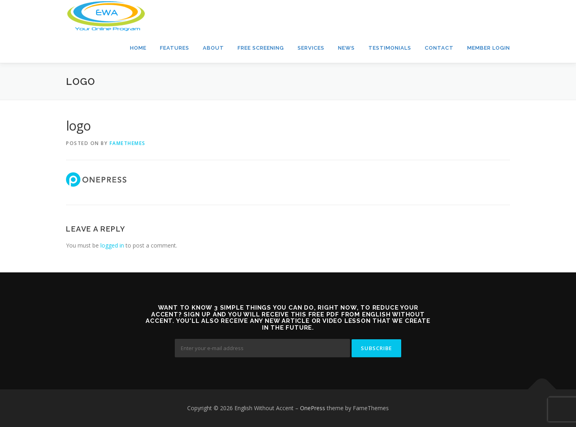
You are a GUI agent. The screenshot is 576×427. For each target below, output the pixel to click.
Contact (439, 48)
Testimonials (389, 48)
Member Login (488, 48)
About (213, 48)
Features (174, 48)
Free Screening (261, 48)
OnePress (312, 408)
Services (311, 48)
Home (138, 48)
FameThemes (128, 143)
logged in (112, 245)
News (346, 48)
